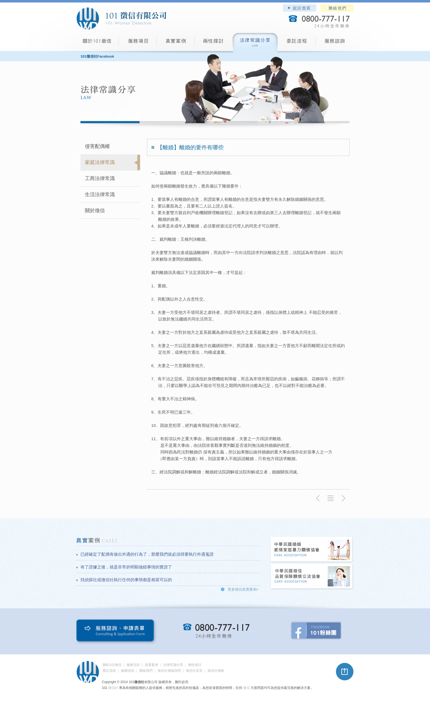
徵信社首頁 (194, 671)
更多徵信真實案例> (243, 589)
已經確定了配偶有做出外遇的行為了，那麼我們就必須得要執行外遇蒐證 (147, 554)
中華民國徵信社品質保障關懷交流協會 (312, 576)
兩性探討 (214, 43)
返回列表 (331, 498)
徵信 (246, 688)
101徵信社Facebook (97, 56)
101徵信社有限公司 (121, 18)
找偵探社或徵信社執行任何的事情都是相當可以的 (126, 579)
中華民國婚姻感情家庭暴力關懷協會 (312, 549)
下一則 (343, 498)
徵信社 (113, 688)
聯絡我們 (337, 8)
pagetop (345, 672)
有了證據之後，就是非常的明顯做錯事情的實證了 (126, 567)
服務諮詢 (335, 43)
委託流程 (297, 43)
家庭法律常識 (100, 162)
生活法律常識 (100, 194)
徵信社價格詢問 (169, 671)
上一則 (318, 498)
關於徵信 (95, 210)
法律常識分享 (255, 43)
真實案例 (176, 43)
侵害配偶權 (97, 146)
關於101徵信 (112, 665)
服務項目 (138, 43)
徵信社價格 (216, 671)
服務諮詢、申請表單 (116, 631)
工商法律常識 (100, 178)
